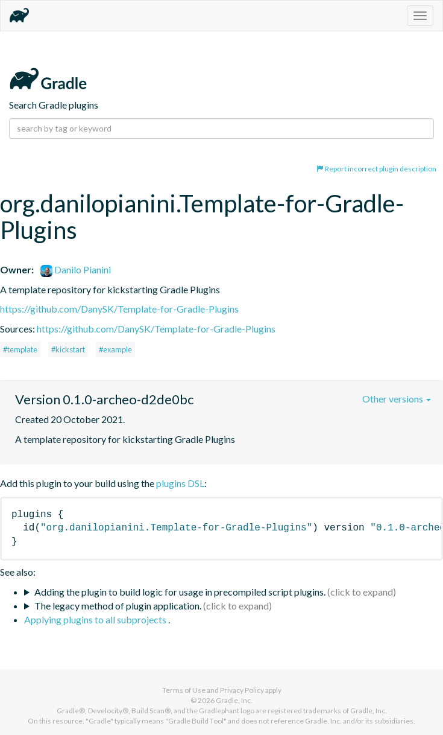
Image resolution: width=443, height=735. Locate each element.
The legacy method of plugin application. (117, 605)
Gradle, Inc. (234, 700)
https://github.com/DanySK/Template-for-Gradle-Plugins (119, 308)
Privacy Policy (242, 690)
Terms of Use (184, 690)
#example (115, 349)
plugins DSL (180, 483)
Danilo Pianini (75, 269)
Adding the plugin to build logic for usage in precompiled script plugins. (179, 591)
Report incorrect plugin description (376, 168)
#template (20, 349)
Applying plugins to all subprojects (96, 619)
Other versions (396, 398)
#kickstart (68, 349)
